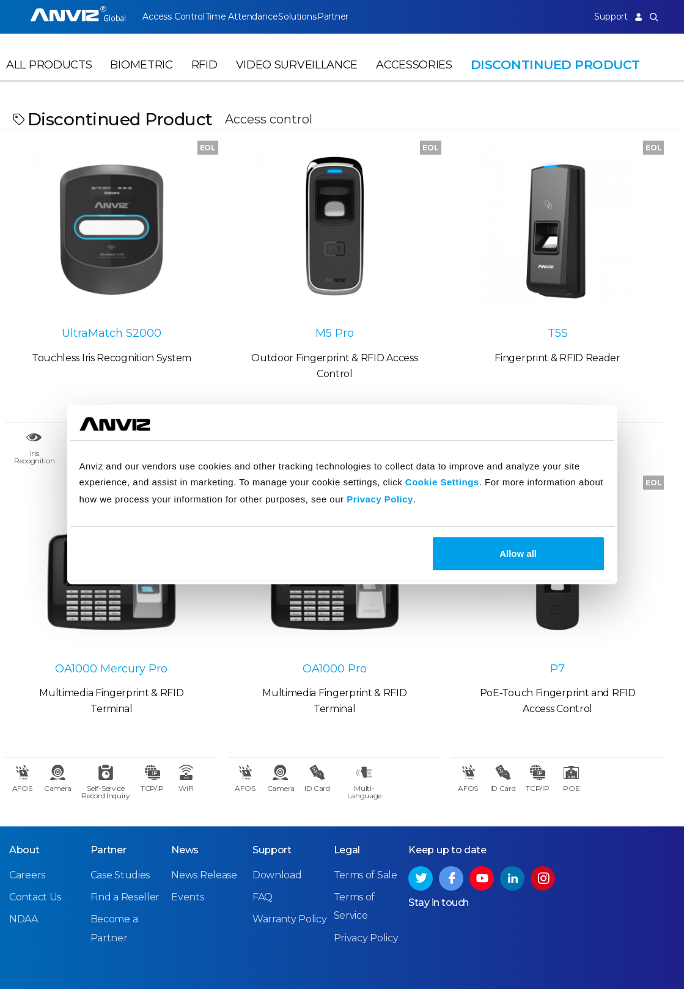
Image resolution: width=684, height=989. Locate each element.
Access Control (173, 16)
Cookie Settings (442, 482)
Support (603, 16)
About (24, 765)
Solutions (312, 16)
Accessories (414, 77)
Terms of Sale (365, 790)
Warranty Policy (289, 834)
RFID (204, 77)
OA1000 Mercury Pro (598, 288)
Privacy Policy (380, 499)
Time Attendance (249, 16)
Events (187, 812)
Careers (27, 790)
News (185, 765)
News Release (204, 790)
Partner (355, 16)
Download (277, 790)
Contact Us (35, 812)
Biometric (141, 77)
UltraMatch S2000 (85, 288)
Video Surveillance (297, 77)
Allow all (518, 553)
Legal (347, 765)
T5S (427, 288)
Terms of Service (506, 957)
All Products (49, 77)
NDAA (23, 834)
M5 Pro (256, 288)
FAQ (262, 812)
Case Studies (120, 790)
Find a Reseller (125, 812)
